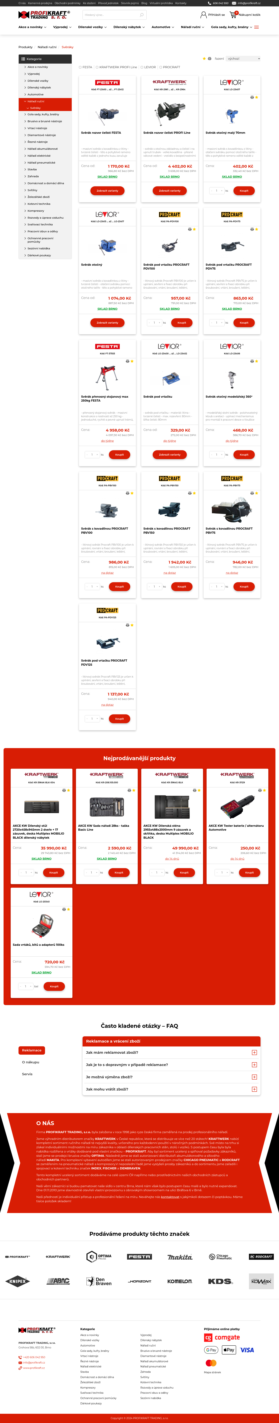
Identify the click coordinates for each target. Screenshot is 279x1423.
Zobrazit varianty (107, 190)
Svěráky (67, 47)
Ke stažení (89, 3)
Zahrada (33, 176)
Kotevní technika (39, 203)
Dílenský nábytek (39, 87)
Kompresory (36, 210)
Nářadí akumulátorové (43, 148)
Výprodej (34, 73)
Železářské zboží (39, 197)
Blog (144, 3)
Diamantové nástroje (42, 135)
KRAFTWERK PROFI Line (116, 67)
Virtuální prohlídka (161, 3)
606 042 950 (218, 3)
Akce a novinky (38, 67)
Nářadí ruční (47, 47)
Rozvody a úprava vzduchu (46, 217)
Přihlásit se (216, 15)
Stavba (32, 169)
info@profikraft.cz (246, 3)
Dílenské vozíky (38, 80)
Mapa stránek (212, 1372)
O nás (22, 3)
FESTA (85, 67)
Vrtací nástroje (37, 128)
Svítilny (32, 190)
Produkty (26, 47)
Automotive (36, 94)
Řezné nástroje (38, 142)
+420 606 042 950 (34, 1357)
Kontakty (180, 3)
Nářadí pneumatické (41, 162)
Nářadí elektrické (39, 155)
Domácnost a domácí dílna (46, 183)
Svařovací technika (40, 224)
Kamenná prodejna (40, 3)
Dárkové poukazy (39, 255)
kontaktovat (170, 1197)
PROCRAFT (170, 67)
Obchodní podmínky (67, 3)
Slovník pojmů (130, 3)
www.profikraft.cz (34, 1368)
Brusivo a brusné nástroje (45, 121)
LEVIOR (148, 67)
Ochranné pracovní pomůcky (40, 240)
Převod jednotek (108, 3)
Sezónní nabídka (39, 248)
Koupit (244, 190)
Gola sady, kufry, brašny (43, 114)
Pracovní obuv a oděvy (43, 231)
